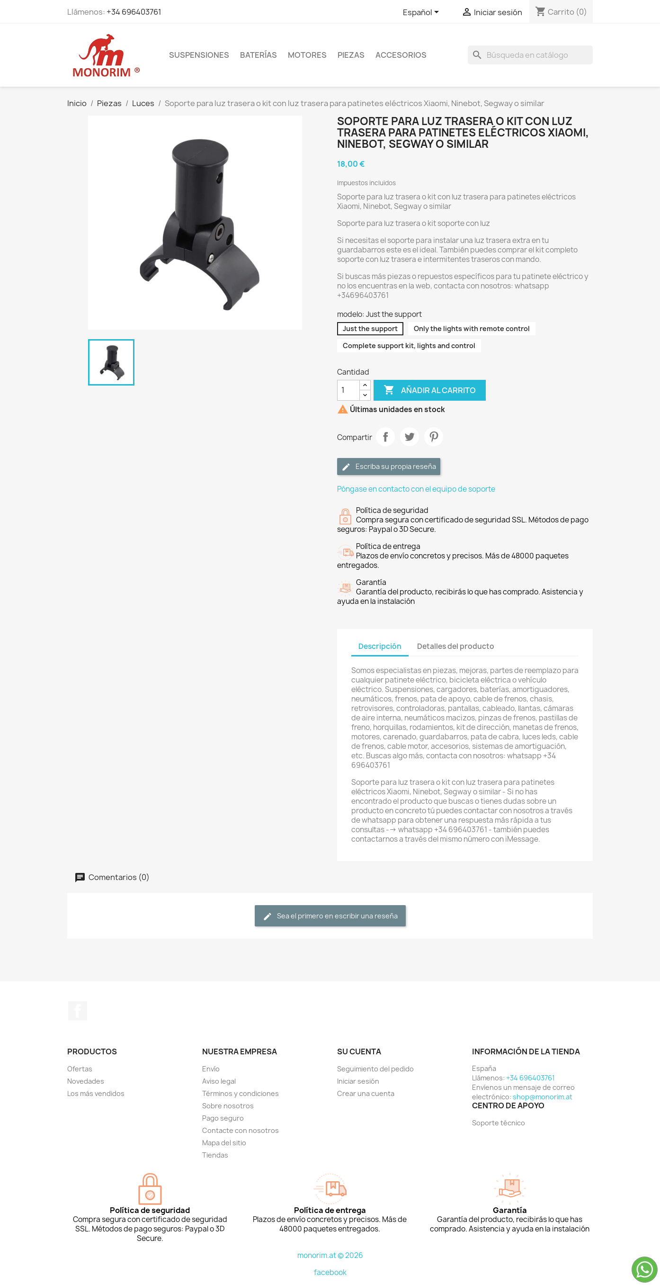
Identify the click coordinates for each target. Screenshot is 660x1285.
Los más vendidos (96, 1093)
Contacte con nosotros (240, 1130)
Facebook (77, 1010)
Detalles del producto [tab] (455, 646)
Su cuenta (359, 1051)
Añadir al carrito (430, 390)
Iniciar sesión (358, 1081)
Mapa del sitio (224, 1142)
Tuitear (409, 436)
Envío (211, 1068)
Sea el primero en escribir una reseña (330, 916)
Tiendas (215, 1154)
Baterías (258, 55)
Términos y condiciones (240, 1093)
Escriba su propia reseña (388, 467)
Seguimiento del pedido (375, 1068)
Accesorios (401, 55)
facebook (330, 1272)
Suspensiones (199, 55)
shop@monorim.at (542, 1096)
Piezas (351, 55)
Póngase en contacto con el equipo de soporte (416, 489)
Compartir (385, 436)
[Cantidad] (348, 390)
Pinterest (433, 436)
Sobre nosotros (228, 1105)
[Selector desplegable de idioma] (422, 12)
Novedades (85, 1081)
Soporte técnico (498, 1122)
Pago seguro (223, 1118)
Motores (307, 55)
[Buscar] (530, 54)
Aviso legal (219, 1081)
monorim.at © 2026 (330, 1255)
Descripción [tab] (379, 646)
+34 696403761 (134, 12)
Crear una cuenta (365, 1093)
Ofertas (79, 1068)
